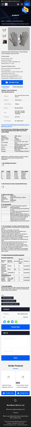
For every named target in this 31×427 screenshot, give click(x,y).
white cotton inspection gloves (10, 304)
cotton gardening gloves (8, 301)
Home (2, 21)
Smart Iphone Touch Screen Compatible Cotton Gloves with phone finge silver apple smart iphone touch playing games (23, 386)
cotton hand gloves (7, 297)
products (8, 21)
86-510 (27, 1)
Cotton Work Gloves (18, 21)
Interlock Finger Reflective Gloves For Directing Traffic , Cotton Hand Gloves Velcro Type (8, 386)
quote (27, 4)
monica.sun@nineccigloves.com (10, 1)
